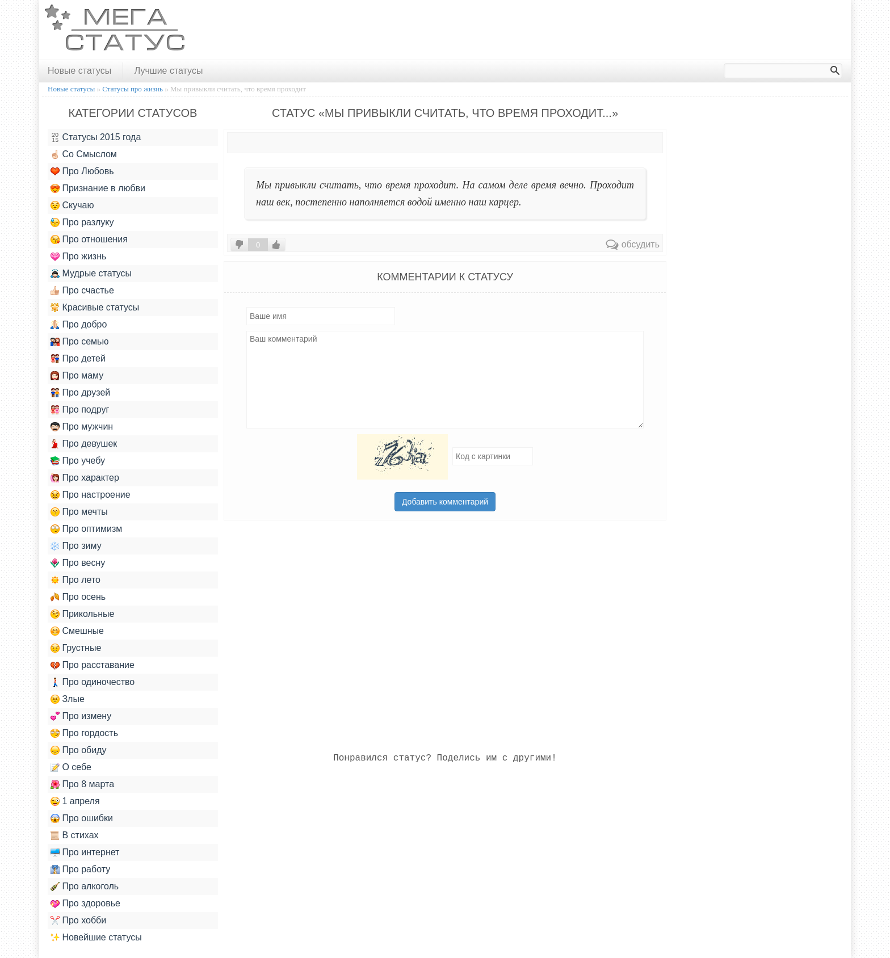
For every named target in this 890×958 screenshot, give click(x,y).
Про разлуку (82, 222)
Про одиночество (93, 682)
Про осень (78, 597)
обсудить (633, 244)
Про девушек (84, 443)
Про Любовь (82, 171)
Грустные (76, 648)
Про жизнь (78, 256)
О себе (71, 767)
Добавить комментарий (445, 501)
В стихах (75, 835)
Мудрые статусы (91, 273)
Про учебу (78, 460)
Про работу (80, 869)
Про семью (79, 341)
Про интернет (85, 852)
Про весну (78, 563)
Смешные (77, 631)
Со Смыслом (84, 154)
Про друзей (80, 392)
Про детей (78, 358)
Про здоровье (85, 903)
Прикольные (82, 614)
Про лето (75, 580)
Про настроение (91, 494)
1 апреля (75, 801)
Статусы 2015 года (96, 137)
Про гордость (84, 733)
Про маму (77, 375)
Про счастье (82, 290)
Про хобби (78, 920)
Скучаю (72, 205)
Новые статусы (79, 70)
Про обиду (79, 750)
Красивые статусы (95, 307)
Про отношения (89, 239)
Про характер (85, 477)
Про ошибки (82, 818)
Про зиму (76, 545)
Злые (68, 699)
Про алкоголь (85, 886)
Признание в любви (98, 188)
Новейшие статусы (96, 937)
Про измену (81, 716)
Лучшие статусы (169, 70)
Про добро (79, 324)
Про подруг (80, 409)
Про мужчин (82, 426)
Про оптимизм (86, 528)
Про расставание (93, 665)
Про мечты (79, 511)
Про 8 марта (82, 784)
